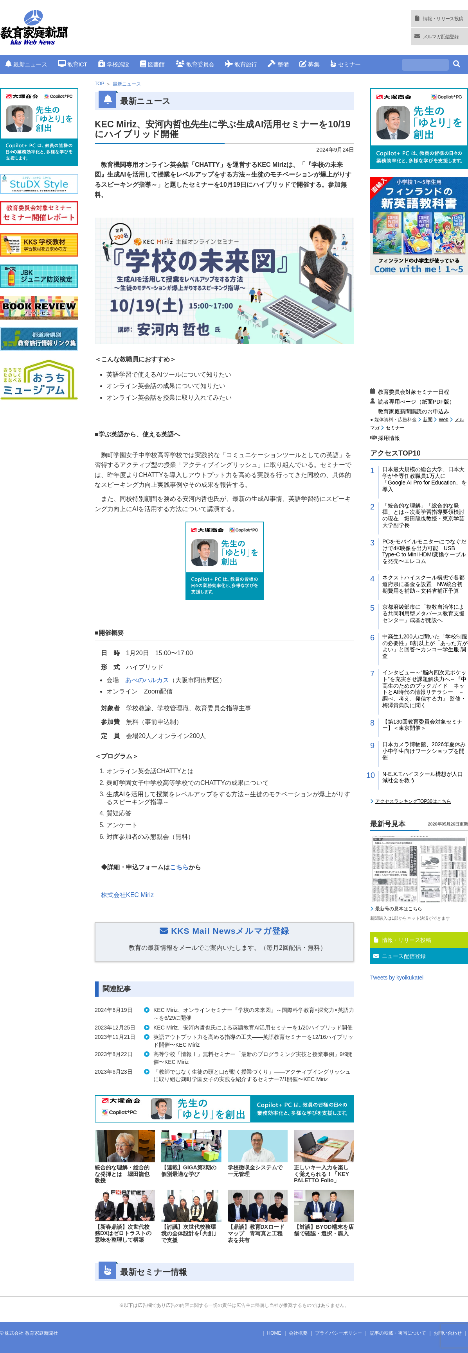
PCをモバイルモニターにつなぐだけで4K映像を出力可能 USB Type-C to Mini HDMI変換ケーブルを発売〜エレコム (424, 551)
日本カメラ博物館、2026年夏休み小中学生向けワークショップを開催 (424, 751)
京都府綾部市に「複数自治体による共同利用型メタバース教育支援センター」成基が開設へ (423, 613)
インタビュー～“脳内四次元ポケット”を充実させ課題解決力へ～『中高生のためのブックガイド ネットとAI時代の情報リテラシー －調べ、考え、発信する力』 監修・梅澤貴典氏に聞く (424, 688)
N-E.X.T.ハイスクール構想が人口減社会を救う (422, 777)
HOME (274, 1333)
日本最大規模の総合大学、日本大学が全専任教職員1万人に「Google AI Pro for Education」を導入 (424, 479)
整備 (278, 64)
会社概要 (298, 1333)
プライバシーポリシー (338, 1333)
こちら (179, 867)
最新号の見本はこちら (398, 909)
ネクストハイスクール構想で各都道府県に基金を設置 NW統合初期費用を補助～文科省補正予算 (423, 584)
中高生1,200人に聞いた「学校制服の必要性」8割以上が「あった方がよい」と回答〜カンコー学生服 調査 (425, 646)
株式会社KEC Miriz (127, 895)
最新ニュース (26, 64)
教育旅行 (241, 64)
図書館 (152, 64)
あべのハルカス (147, 680)
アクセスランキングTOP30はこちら (413, 801)
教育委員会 (195, 64)
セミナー (345, 64)
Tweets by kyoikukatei (396, 977)
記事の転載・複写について (398, 1333)
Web (443, 419)
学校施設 (113, 64)
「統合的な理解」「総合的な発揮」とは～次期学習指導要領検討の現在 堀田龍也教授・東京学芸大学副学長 (423, 515)
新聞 (427, 419)
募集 (309, 64)
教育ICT (72, 64)
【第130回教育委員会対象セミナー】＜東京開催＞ (422, 725)
